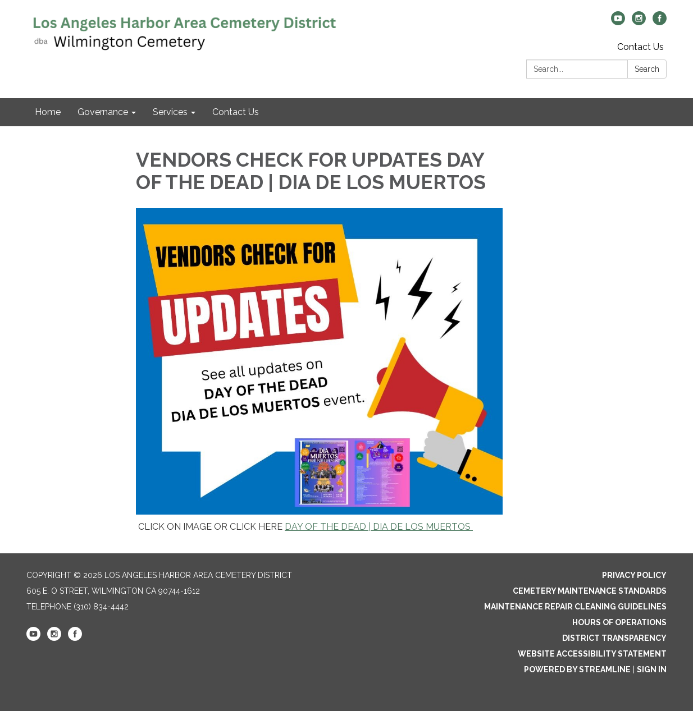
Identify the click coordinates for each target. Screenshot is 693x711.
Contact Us (640, 47)
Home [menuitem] (48, 112)
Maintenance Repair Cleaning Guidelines (575, 606)
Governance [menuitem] (102, 112)
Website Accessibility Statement (592, 653)
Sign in (652, 669)
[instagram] (639, 22)
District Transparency (614, 638)
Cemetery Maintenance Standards (590, 590)
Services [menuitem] (170, 112)
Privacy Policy (634, 575)
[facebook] (660, 22)
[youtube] (618, 22)
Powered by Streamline (577, 669)
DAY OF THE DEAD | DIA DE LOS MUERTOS (379, 526)
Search (647, 69)
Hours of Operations (619, 622)
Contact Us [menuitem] (235, 112)
